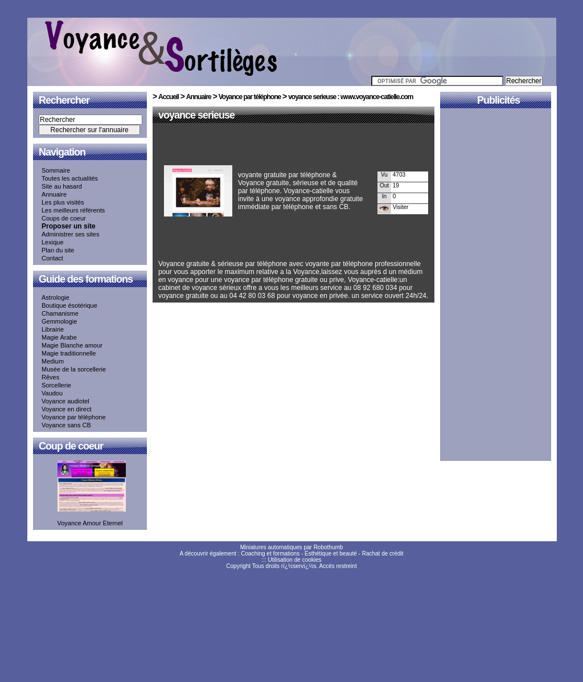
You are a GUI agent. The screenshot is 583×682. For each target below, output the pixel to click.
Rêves (50, 377)
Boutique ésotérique (69, 305)
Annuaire (54, 194)
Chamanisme (60, 313)
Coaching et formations (270, 553)
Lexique (53, 242)
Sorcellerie (56, 385)
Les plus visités (63, 202)
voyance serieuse (196, 115)
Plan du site (58, 250)
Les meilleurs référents (73, 210)
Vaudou (52, 393)
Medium (53, 361)
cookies (312, 560)
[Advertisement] (291, 146)
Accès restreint (338, 566)
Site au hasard (62, 186)
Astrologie (55, 297)
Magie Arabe (59, 337)
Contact (52, 258)
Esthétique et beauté (331, 553)
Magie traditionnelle (69, 353)
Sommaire (56, 170)
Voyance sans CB (66, 425)
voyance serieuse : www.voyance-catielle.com (350, 97)
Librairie (53, 329)
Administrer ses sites (70, 234)
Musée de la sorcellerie (74, 369)
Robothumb (328, 547)
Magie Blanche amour (72, 345)
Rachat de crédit (383, 553)
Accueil (168, 97)
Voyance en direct (66, 409)
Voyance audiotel (65, 401)
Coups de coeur (64, 218)
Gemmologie (59, 321)
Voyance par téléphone (74, 417)
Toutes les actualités (70, 178)
